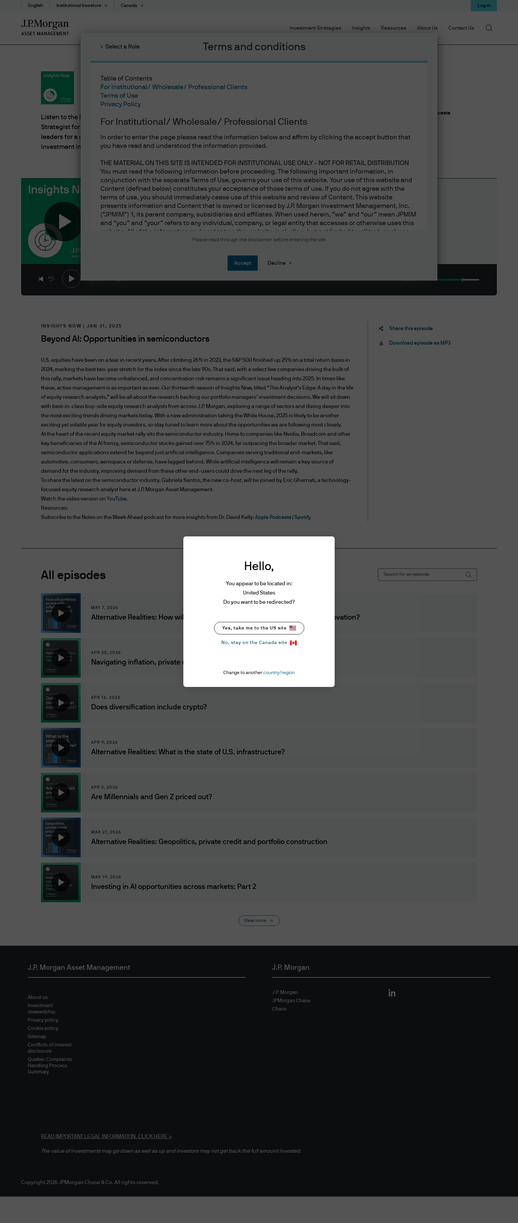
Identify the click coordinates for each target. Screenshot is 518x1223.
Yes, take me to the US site (259, 628)
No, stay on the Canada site (259, 642)
